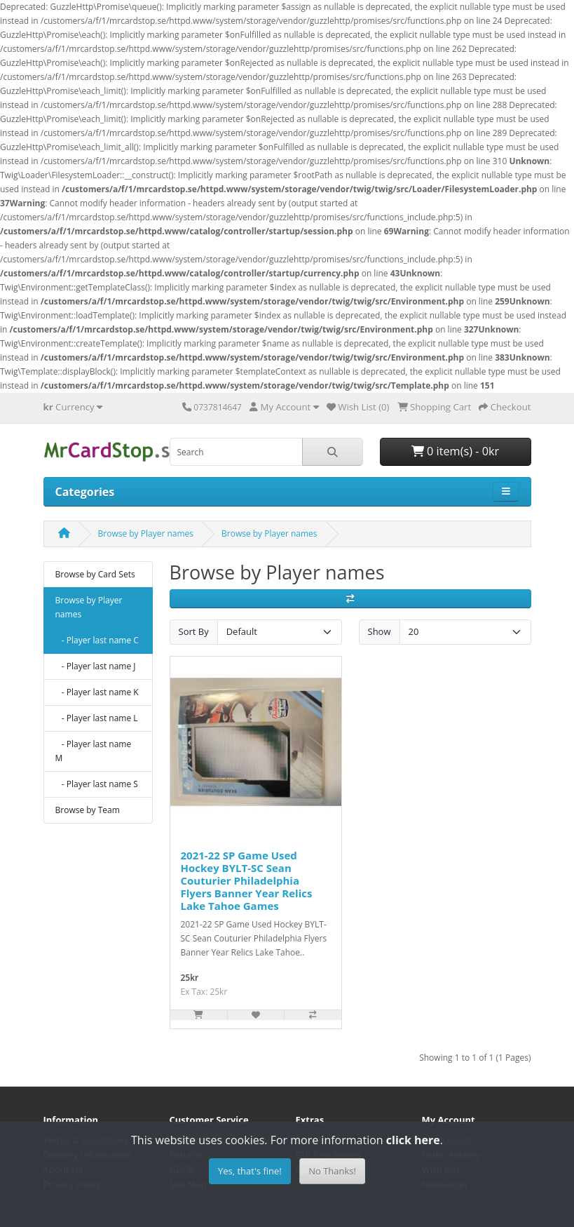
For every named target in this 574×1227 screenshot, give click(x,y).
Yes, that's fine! (250, 1171)
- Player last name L (96, 718)
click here (413, 1140)
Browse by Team (87, 810)
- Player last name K (97, 692)
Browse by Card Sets (95, 574)
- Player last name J (95, 666)
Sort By (194, 631)
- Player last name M (93, 751)
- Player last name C (97, 640)
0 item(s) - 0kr (455, 451)
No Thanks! (332, 1171)
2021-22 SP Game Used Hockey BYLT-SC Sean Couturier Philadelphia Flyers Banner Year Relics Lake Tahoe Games (247, 880)
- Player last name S (96, 784)
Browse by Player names (146, 533)
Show (379, 631)
